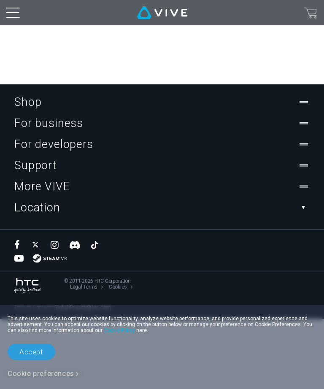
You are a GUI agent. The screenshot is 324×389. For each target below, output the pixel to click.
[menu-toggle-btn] (12, 12)
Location (162, 277)
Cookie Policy (119, 330)
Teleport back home (35, 119)
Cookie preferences (41, 373)
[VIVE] (162, 12)
